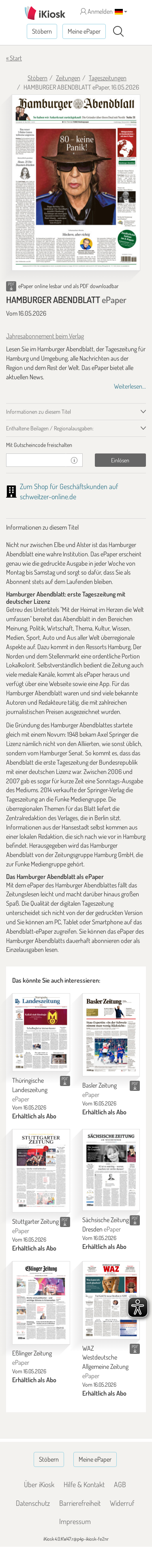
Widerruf (122, 1503)
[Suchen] (118, 31)
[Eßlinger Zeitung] (41, 1303)
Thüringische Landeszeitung (29, 1089)
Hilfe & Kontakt (84, 1484)
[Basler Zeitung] (111, 1034)
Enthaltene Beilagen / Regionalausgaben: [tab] (50, 428)
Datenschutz (33, 1503)
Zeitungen (68, 78)
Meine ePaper (84, 31)
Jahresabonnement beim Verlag (45, 336)
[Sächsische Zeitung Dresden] (111, 1170)
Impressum (75, 1521)
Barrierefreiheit (80, 1503)
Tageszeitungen (107, 78)
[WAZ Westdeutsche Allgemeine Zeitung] (111, 1300)
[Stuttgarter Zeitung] (41, 1170)
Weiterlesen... (130, 386)
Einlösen (120, 460)
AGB (120, 1484)
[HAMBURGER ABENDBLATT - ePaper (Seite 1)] (76, 182)
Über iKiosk (39, 1484)
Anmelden (96, 11)
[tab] (76, 445)
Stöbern (42, 31)
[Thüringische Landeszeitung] (41, 1032)
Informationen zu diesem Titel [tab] (38, 411)
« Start (14, 58)
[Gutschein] (36, 460)
